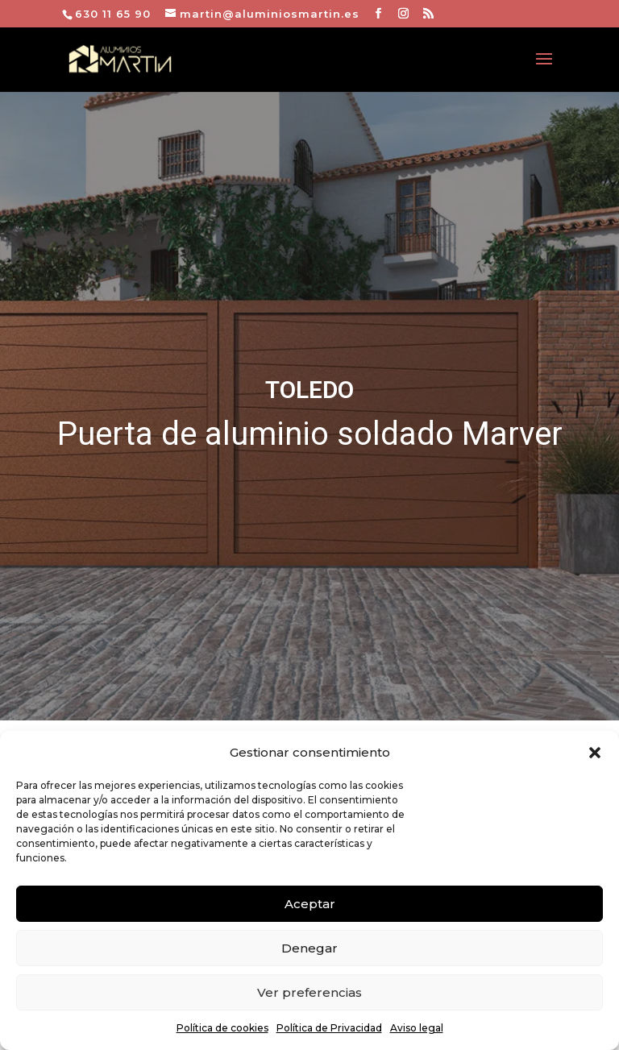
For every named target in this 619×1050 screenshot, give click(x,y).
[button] (595, 753)
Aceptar (310, 903)
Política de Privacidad (329, 1028)
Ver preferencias (309, 992)
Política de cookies (222, 1028)
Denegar (309, 948)
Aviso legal (416, 1028)
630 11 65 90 (113, 13)
